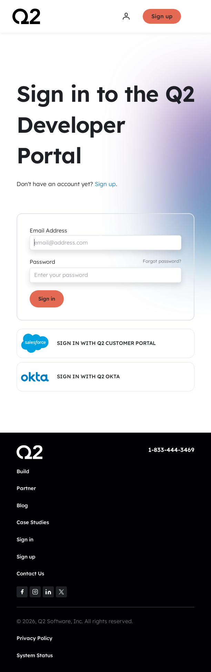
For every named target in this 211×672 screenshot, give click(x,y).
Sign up (161, 16)
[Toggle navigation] (194, 16)
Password (42, 261)
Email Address (48, 230)
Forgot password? (162, 261)
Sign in (46, 298)
